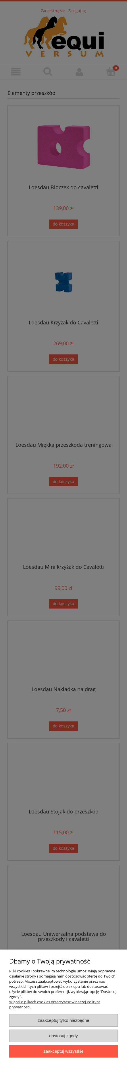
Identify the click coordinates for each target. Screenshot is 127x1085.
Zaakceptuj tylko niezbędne (63, 1020)
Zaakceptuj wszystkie (63, 1051)
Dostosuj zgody (63, 1035)
